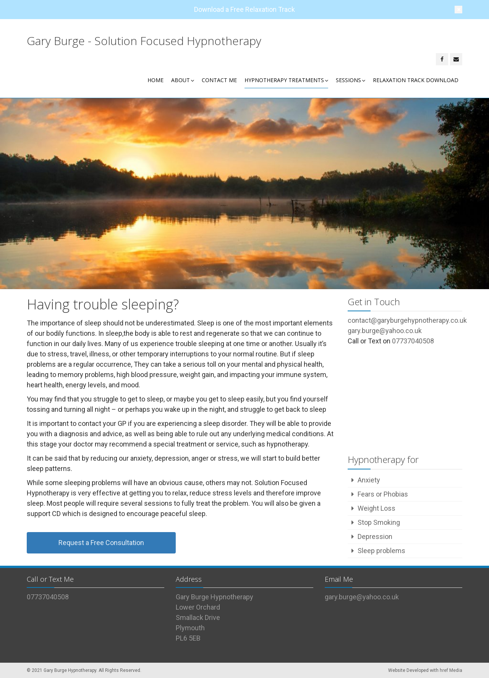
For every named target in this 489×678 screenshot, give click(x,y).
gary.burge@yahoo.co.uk (362, 597)
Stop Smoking (379, 522)
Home (155, 80)
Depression (375, 536)
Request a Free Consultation (101, 543)
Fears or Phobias (383, 494)
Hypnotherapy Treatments (286, 80)
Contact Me (219, 80)
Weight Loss (376, 508)
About (182, 80)
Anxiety (369, 480)
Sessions (350, 80)
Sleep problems (381, 551)
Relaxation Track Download (415, 80)
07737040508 (413, 341)
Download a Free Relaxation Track (244, 9)
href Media (451, 670)
